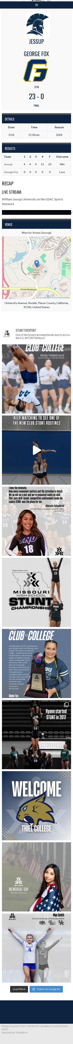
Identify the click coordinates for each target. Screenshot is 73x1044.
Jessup (8, 164)
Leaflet (39, 298)
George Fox (11, 172)
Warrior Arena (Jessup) (36, 232)
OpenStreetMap (57, 298)
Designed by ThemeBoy (15, 1032)
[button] (36, 264)
